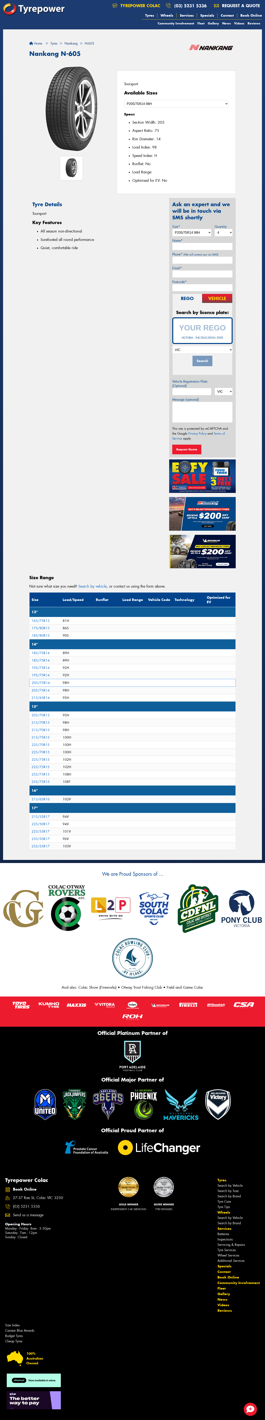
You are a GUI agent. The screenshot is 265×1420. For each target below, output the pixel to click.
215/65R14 (41, 698)
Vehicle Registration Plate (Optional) (189, 383)
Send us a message (28, 1215)
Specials (207, 15)
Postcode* (179, 282)
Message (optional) (185, 399)
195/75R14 (41, 668)
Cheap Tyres (13, 1341)
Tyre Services (226, 1250)
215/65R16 (41, 799)
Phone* (195, 254)
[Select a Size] (176, 104)
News (226, 23)
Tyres (149, 15)
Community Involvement (176, 23)
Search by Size (228, 1191)
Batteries (223, 1234)
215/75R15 (41, 737)
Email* (177, 268)
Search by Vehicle (230, 1185)
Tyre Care (224, 1201)
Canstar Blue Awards (19, 1330)
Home (35, 43)
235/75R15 (41, 774)
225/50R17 (41, 824)
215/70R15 (41, 722)
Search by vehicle (92, 586)
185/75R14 (41, 653)
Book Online (251, 15)
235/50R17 (41, 839)
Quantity (221, 226)
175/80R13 (41, 628)
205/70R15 (41, 715)
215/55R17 (41, 817)
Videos (239, 23)
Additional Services (231, 1261)
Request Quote (186, 449)
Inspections (225, 1239)
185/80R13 (41, 635)
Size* (176, 226)
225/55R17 (41, 831)
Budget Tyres (14, 1336)
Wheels (167, 15)
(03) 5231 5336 (190, 5)
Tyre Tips (223, 1207)
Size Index (12, 1325)
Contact (227, 15)
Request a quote (237, 5)
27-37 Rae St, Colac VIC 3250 (38, 1198)
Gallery (213, 23)
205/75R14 (41, 683)
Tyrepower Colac (136, 5)
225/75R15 (41, 759)
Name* (177, 240)
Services (187, 15)
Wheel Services (228, 1255)
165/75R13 (41, 621)
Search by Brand (229, 1196)
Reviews (254, 23)
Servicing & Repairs (231, 1245)
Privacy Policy (197, 434)
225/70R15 (41, 745)
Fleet (201, 23)
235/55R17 (41, 846)
